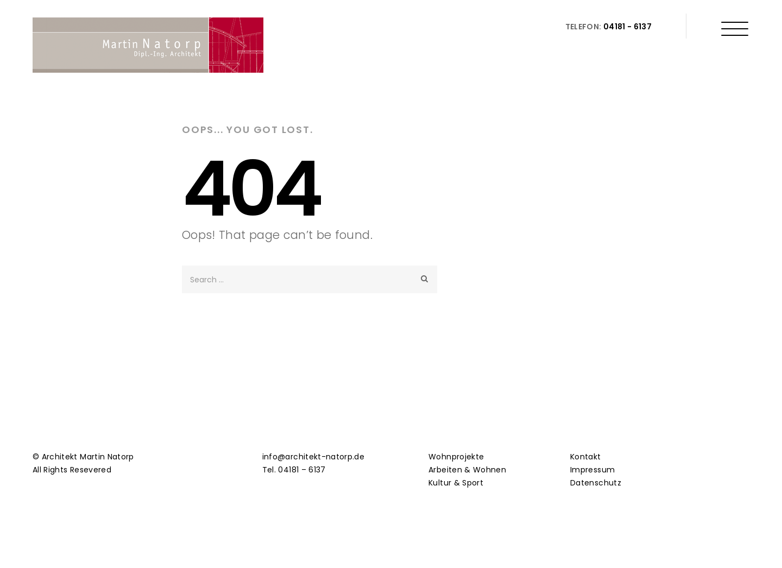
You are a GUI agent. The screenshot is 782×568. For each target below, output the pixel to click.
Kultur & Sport (455, 482)
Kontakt (585, 456)
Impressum (592, 469)
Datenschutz (595, 482)
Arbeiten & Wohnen (467, 469)
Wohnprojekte (456, 456)
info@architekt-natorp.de (313, 456)
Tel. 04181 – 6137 (294, 469)
